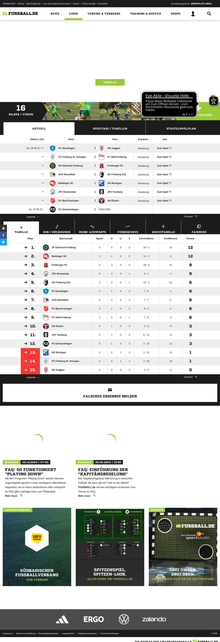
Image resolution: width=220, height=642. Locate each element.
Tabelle (110, 82)
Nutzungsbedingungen (48, 633)
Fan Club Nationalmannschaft (57, 4)
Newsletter (103, 4)
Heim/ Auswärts (92, 228)
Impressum (8, 633)
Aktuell (39, 128)
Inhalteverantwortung (87, 633)
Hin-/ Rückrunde (57, 228)
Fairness (199, 228)
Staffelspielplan (181, 128)
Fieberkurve (128, 228)
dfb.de (21, 4)
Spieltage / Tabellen (110, 128)
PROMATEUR (9, 4)
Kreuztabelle (163, 228)
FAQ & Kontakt (89, 4)
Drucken (190, 216)
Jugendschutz (68, 633)
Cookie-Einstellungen (109, 633)
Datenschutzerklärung (26, 633)
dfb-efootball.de (34, 4)
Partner (76, 4)
